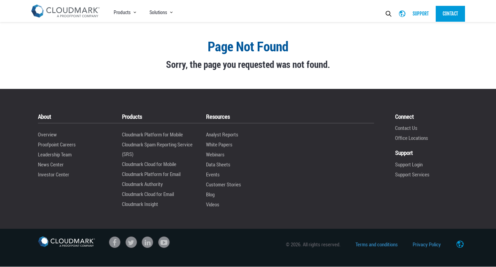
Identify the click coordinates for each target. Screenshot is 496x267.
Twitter (131, 242)
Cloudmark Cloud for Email (148, 194)
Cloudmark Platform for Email (151, 174)
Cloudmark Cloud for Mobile (149, 164)
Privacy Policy (427, 244)
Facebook (115, 242)
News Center (51, 164)
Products (122, 12)
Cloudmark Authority (142, 184)
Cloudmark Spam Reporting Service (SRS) (157, 149)
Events (213, 174)
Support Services (412, 174)
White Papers (219, 144)
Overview (47, 134)
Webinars (215, 154)
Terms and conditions (376, 244)
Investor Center (53, 174)
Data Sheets (218, 164)
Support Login (409, 164)
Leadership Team (55, 154)
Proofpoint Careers (57, 144)
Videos (212, 204)
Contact (450, 14)
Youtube (164, 242)
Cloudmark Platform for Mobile (152, 134)
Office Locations (411, 137)
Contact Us (406, 127)
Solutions (158, 12)
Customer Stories (223, 184)
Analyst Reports (222, 134)
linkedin (147, 242)
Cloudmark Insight (140, 204)
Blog (210, 194)
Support (421, 14)
